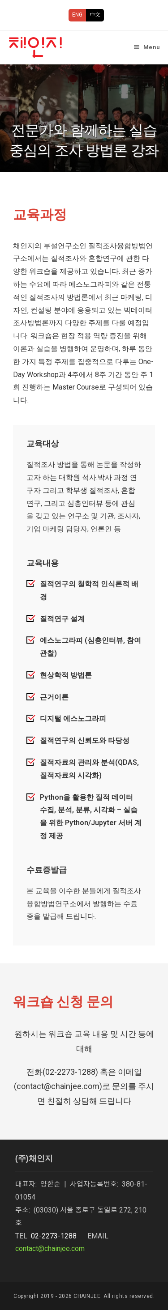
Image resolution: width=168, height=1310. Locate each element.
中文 (95, 15)
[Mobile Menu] (147, 47)
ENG (77, 15)
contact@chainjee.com (50, 1248)
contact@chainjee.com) (59, 1086)
